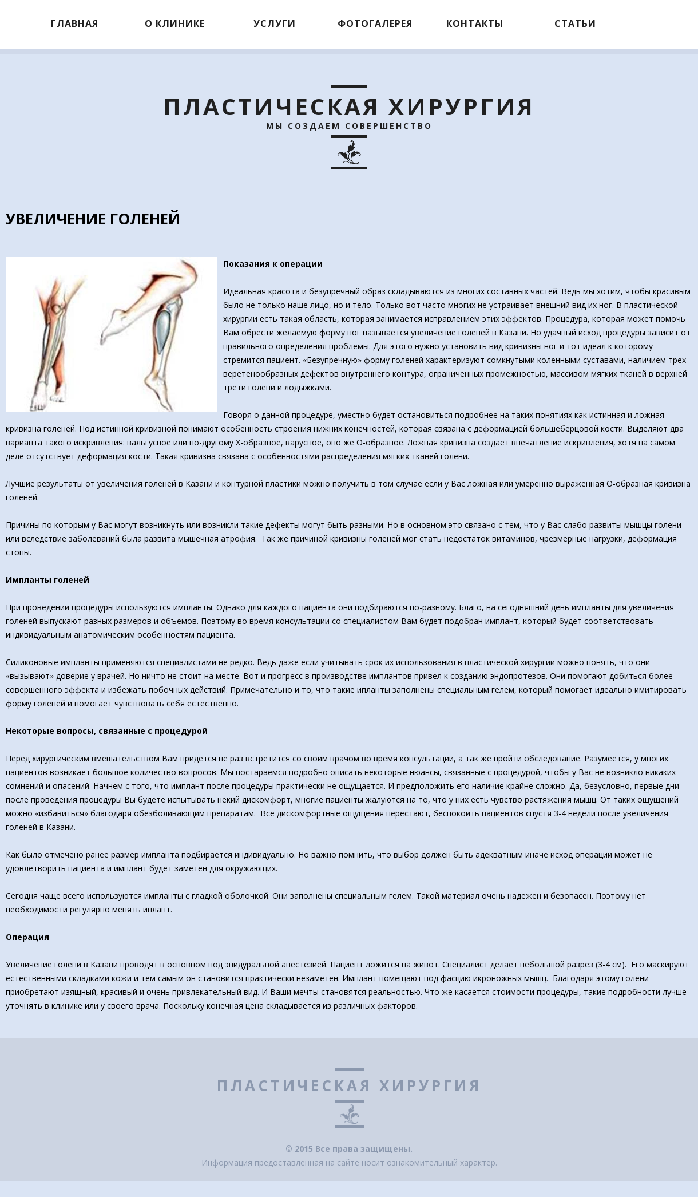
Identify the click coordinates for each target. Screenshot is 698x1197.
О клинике (175, 23)
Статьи (575, 23)
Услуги (274, 23)
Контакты (474, 23)
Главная (74, 23)
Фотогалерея (375, 23)
